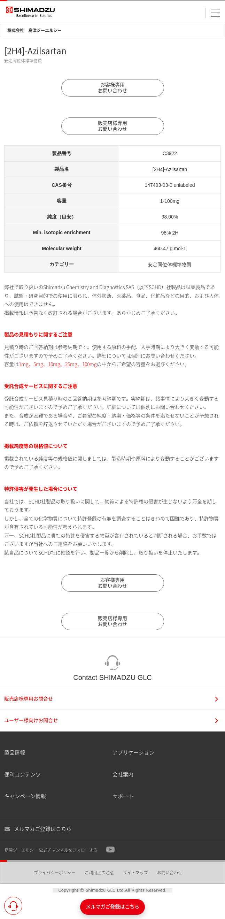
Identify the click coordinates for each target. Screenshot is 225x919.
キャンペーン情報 (25, 796)
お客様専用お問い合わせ (112, 87)
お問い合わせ (169, 873)
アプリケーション (133, 752)
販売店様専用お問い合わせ (112, 126)
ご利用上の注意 (99, 873)
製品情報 (14, 752)
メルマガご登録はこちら (37, 829)
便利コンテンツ (22, 774)
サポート (123, 796)
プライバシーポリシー (55, 873)
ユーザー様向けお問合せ (111, 720)
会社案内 (123, 774)
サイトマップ (135, 873)
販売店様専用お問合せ (111, 699)
